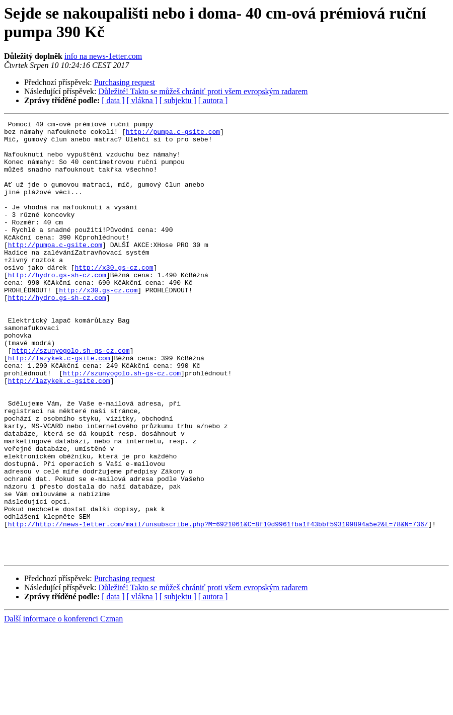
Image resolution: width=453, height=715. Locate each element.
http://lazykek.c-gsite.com (59, 406)
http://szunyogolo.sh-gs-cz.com (71, 397)
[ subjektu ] (178, 100)
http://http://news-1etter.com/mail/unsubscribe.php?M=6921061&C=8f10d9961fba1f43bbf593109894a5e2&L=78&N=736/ (218, 605)
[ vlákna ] (142, 100)
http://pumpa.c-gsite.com (173, 134)
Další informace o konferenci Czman (63, 706)
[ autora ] (213, 100)
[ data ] (113, 100)
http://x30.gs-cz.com (113, 297)
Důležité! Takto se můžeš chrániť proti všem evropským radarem (203, 91)
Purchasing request (124, 82)
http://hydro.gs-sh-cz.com (57, 306)
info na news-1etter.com (103, 56)
